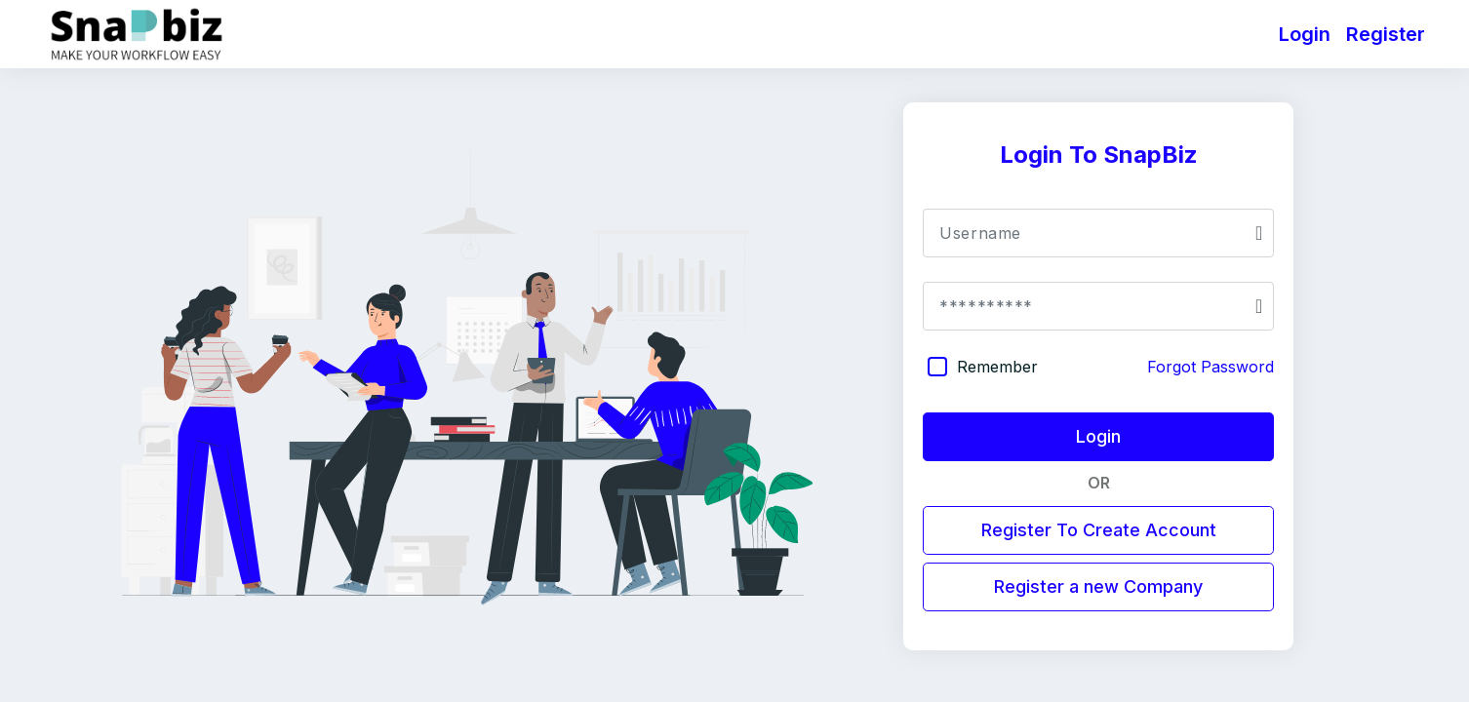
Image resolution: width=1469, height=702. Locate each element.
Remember (997, 366)
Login (1304, 34)
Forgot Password (1210, 366)
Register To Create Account (1098, 530)
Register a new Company (1098, 586)
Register (1385, 34)
